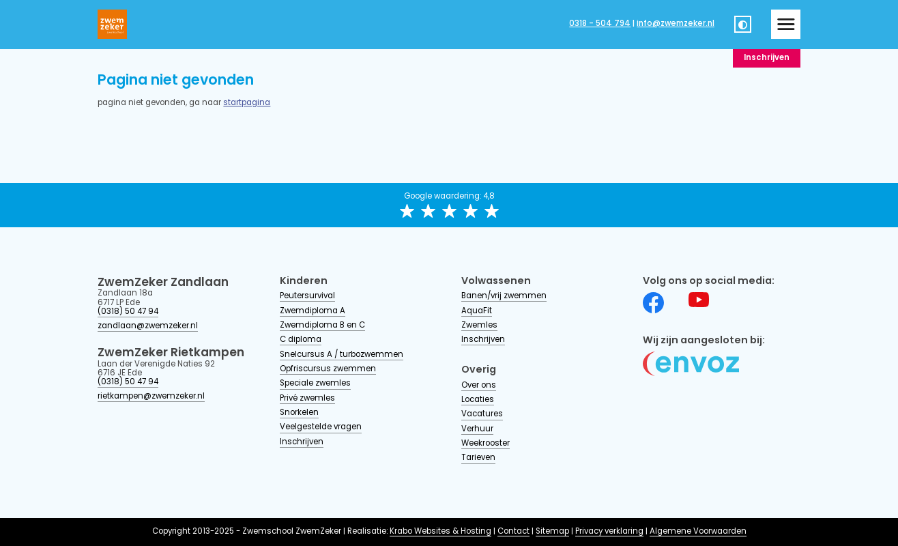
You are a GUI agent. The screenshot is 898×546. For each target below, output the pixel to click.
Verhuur (477, 429)
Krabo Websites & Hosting (440, 532)
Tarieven (478, 458)
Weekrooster (485, 444)
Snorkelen (299, 413)
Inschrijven (767, 58)
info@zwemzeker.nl (675, 24)
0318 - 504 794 (600, 24)
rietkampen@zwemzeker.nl (151, 396)
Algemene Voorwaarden (698, 532)
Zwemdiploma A (312, 311)
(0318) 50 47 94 (128, 312)
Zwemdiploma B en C (322, 325)
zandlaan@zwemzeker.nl (148, 326)
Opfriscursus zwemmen (328, 369)
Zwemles (479, 325)
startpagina (246, 103)
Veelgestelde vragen (321, 427)
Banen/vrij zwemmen (504, 296)
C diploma (300, 340)
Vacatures (482, 414)
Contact (513, 532)
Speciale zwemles (315, 383)
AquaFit (476, 311)
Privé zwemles (307, 398)
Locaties (477, 400)
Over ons (478, 386)
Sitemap (552, 532)
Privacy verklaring (609, 532)
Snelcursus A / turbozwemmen (341, 355)
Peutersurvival (307, 296)
